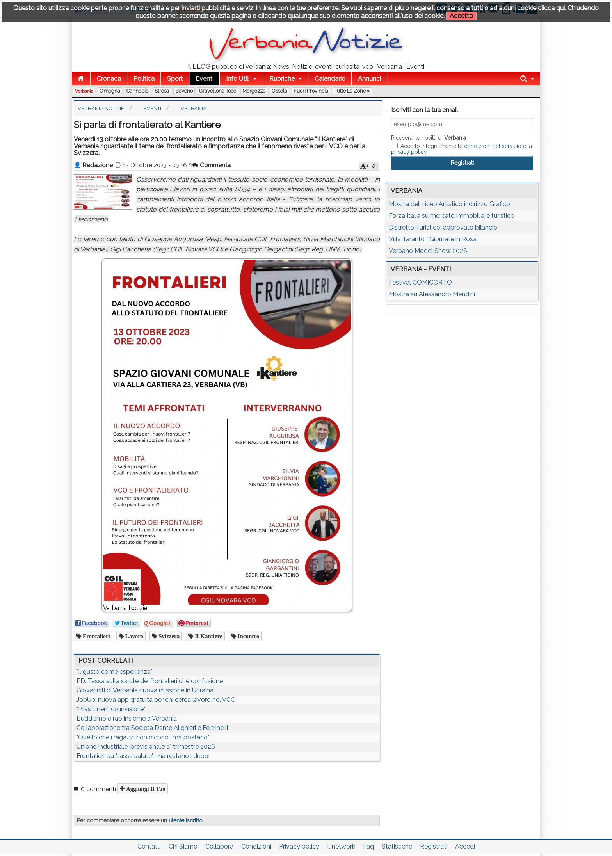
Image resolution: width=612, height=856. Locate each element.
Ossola (279, 91)
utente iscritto (186, 820)
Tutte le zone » (352, 91)
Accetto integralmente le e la (461, 149)
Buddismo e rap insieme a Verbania (126, 718)
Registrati (433, 846)
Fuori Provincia (311, 91)
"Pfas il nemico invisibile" (110, 709)
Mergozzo (253, 91)
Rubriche (282, 78)
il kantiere (207, 636)
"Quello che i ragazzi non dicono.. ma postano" (142, 737)
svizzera (168, 636)
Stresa (162, 91)
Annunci (369, 78)
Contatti (149, 846)
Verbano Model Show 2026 (428, 250)
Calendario (330, 78)
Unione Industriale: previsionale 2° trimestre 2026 (145, 746)
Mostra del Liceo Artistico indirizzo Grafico (449, 204)
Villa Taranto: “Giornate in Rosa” (434, 239)
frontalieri (95, 636)
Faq (368, 846)
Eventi (204, 78)
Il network (341, 846)
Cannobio (137, 91)
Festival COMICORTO (420, 282)
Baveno (184, 91)
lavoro (133, 636)
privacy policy (409, 152)
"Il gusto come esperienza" (114, 671)
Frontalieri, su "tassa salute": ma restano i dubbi (143, 756)
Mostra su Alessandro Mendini (432, 294)
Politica (144, 78)
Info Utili (237, 78)
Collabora (219, 846)
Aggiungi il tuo (145, 789)
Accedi (465, 846)
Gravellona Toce (217, 91)
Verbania (84, 91)
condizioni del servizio (492, 146)
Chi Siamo (183, 846)
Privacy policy (299, 846)
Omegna (110, 91)
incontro (248, 636)
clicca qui (551, 8)
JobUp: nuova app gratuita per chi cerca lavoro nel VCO (156, 699)
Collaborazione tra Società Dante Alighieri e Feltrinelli (152, 727)
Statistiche (397, 846)
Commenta (211, 165)
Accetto (461, 16)
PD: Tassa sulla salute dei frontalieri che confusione (149, 681)
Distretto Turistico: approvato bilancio (443, 227)
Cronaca (109, 78)
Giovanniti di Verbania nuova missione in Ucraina (144, 690)
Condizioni (256, 846)
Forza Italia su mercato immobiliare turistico (451, 215)
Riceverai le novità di (428, 138)
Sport (175, 78)
